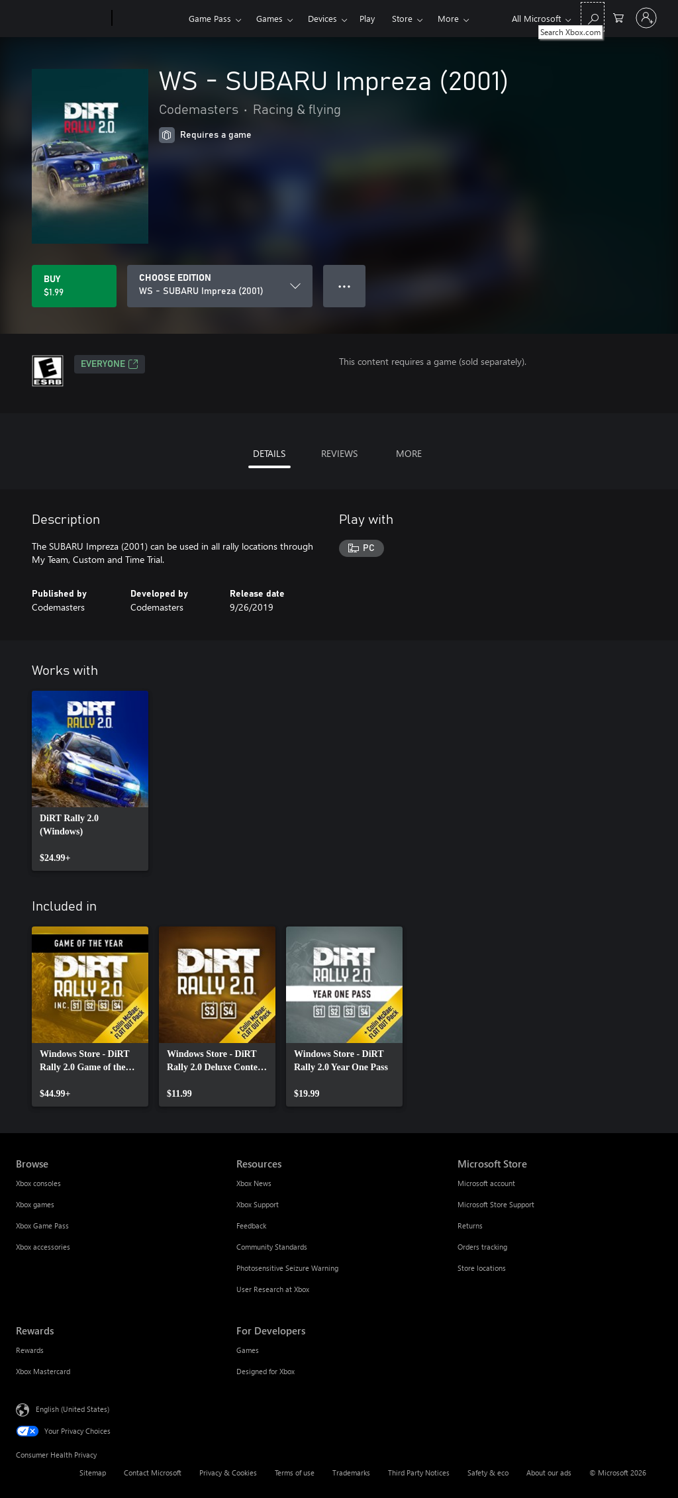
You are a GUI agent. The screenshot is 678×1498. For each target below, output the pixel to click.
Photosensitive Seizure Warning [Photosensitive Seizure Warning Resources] (287, 1268)
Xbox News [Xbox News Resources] (253, 1183)
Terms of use (295, 1472)
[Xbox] (149, 18)
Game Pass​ (210, 18)
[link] (90, 781)
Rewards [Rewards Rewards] (30, 1350)
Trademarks (351, 1472)
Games (269, 18)
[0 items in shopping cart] (618, 16)
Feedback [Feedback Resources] (251, 1225)
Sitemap (92, 1472)
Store (402, 18)
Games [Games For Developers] (247, 1350)
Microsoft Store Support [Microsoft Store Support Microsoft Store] (496, 1204)
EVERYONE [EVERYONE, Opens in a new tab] (109, 364)
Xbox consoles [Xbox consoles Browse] (38, 1183)
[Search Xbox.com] (593, 17)
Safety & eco (487, 1472)
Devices (322, 18)
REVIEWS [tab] (339, 453)
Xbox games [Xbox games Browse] (35, 1204)
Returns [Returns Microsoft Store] (470, 1225)
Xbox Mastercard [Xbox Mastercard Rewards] (43, 1371)
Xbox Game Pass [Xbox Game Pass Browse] (42, 1225)
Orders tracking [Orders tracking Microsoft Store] (482, 1246)
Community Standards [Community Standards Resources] (271, 1246)
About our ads (548, 1472)
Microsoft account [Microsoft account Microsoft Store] (486, 1183)
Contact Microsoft (152, 1472)
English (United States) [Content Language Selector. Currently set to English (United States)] (72, 1409)
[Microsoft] (61, 18)
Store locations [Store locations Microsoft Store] (482, 1268)
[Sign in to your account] (646, 18)
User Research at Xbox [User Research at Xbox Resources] (272, 1289)
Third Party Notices (419, 1472)
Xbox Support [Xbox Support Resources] (257, 1204)
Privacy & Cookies (228, 1472)
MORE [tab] (409, 453)
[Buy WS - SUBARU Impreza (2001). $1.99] (74, 286)
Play (367, 18)
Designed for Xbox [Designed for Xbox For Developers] (265, 1371)
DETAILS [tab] (269, 453)
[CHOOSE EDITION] (220, 286)
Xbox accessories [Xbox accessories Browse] (43, 1246)
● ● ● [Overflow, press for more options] (344, 285)
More (448, 18)
